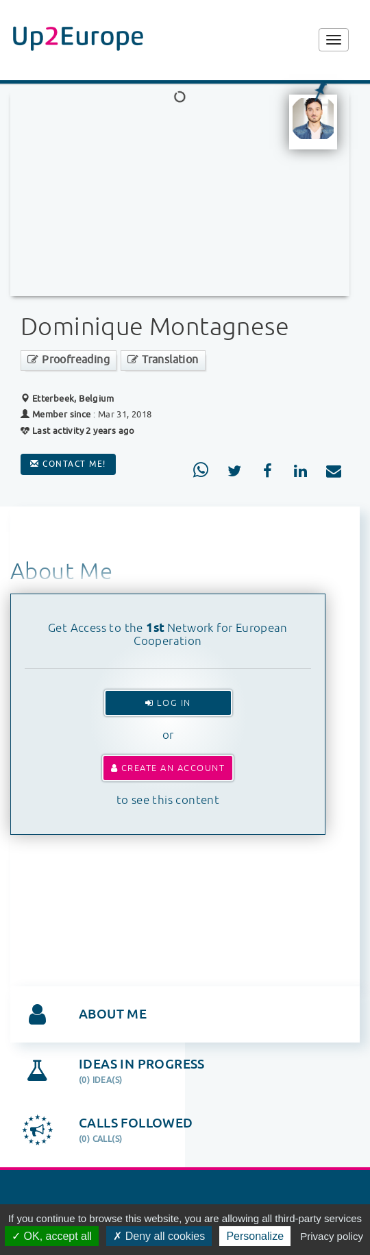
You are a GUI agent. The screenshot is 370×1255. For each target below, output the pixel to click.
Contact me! (68, 464)
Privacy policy (331, 1236)
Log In (168, 703)
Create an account (168, 768)
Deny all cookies (159, 1236)
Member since (61, 414)
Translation (162, 360)
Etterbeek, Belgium (67, 398)
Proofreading (68, 360)
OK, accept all (52, 1236)
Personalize (255, 1236)
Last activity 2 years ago (78, 431)
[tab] (185, 1014)
